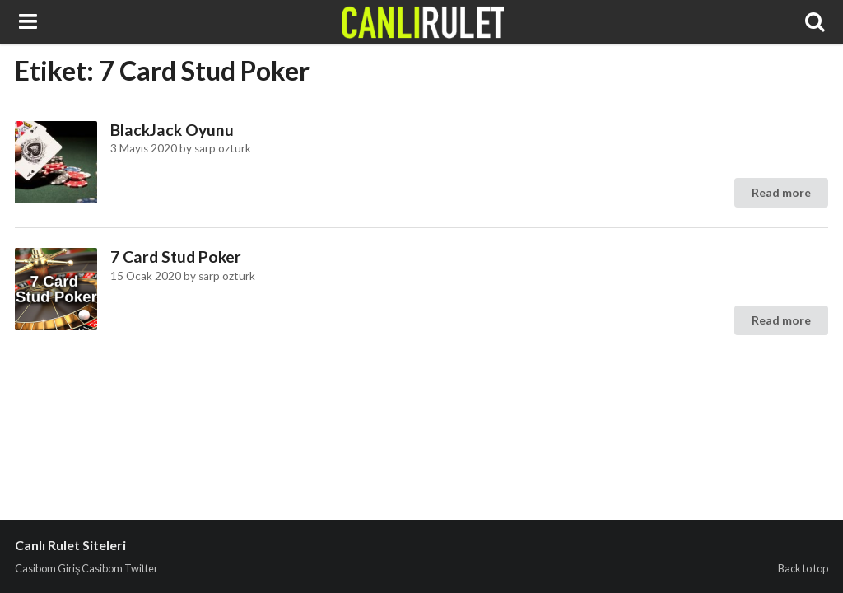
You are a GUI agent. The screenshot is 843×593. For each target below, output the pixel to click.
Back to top (803, 568)
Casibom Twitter (120, 568)
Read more (781, 192)
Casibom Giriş (47, 568)
